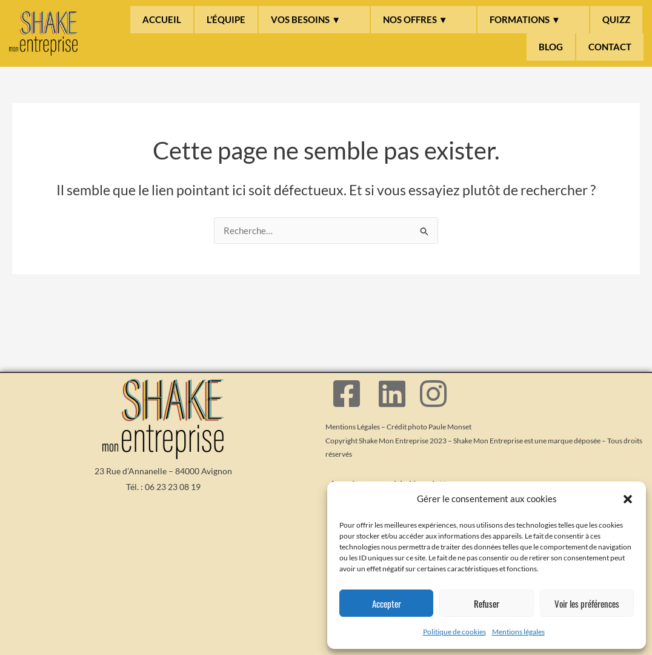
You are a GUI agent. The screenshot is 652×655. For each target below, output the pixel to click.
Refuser (486, 603)
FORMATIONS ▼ (525, 19)
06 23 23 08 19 (173, 487)
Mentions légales (518, 631)
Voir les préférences (586, 603)
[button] (628, 499)
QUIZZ (616, 19)
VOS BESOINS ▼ (306, 19)
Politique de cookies (454, 631)
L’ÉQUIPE (226, 19)
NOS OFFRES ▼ (415, 19)
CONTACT (609, 46)
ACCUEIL (161, 19)
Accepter (386, 603)
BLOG (551, 46)
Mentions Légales (352, 426)
